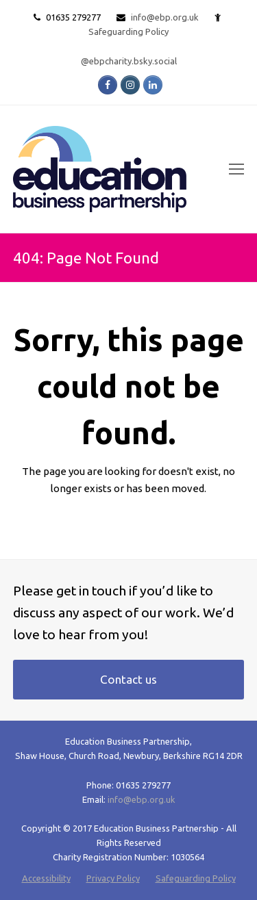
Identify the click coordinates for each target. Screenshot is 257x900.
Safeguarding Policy (196, 878)
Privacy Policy (113, 878)
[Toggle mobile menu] (236, 169)
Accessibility (46, 878)
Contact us (128, 679)
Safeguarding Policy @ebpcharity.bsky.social (128, 46)
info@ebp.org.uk (165, 17)
